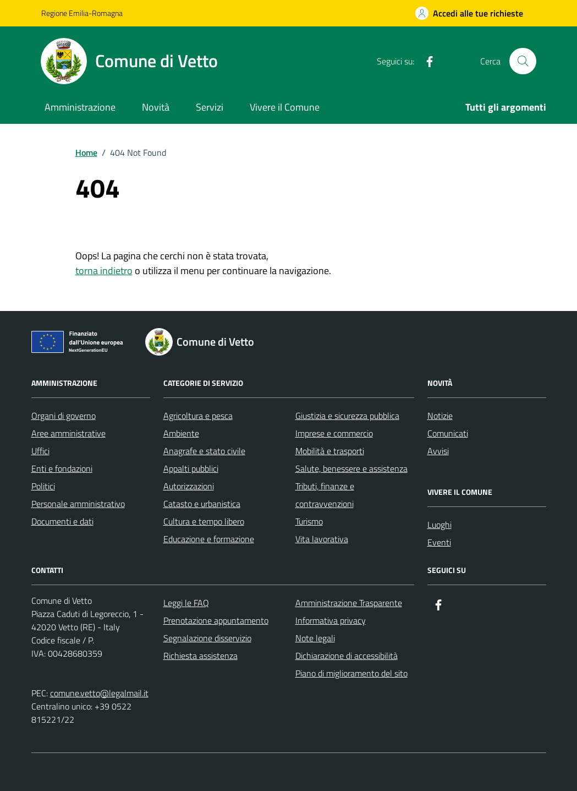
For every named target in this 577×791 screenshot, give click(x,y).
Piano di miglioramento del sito (351, 673)
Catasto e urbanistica (201, 503)
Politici (43, 486)
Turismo (309, 521)
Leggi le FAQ (186, 602)
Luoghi (439, 524)
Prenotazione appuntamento (215, 620)
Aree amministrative (68, 433)
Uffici (40, 450)
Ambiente (181, 433)
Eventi (439, 542)
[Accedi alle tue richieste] (469, 13)
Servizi (209, 107)
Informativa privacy (330, 620)
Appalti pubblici (190, 468)
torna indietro (104, 270)
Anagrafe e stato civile (204, 450)
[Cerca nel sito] (522, 61)
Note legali (315, 638)
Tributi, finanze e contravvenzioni (324, 494)
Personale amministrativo (78, 503)
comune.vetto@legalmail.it (99, 693)
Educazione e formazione (208, 538)
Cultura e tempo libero (203, 521)
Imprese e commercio (334, 433)
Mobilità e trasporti (329, 450)
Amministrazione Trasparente (348, 602)
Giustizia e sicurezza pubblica (347, 415)
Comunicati (447, 433)
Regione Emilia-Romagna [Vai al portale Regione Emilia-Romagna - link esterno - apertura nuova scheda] (82, 13)
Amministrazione (80, 107)
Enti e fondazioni (61, 468)
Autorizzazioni (188, 486)
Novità (155, 107)
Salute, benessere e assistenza (351, 468)
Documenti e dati (62, 521)
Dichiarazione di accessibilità (346, 655)
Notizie (440, 415)
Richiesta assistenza (200, 655)
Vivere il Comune (285, 107)
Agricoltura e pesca (198, 415)
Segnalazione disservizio (207, 638)
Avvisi (438, 450)
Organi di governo (63, 415)
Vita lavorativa (321, 538)
